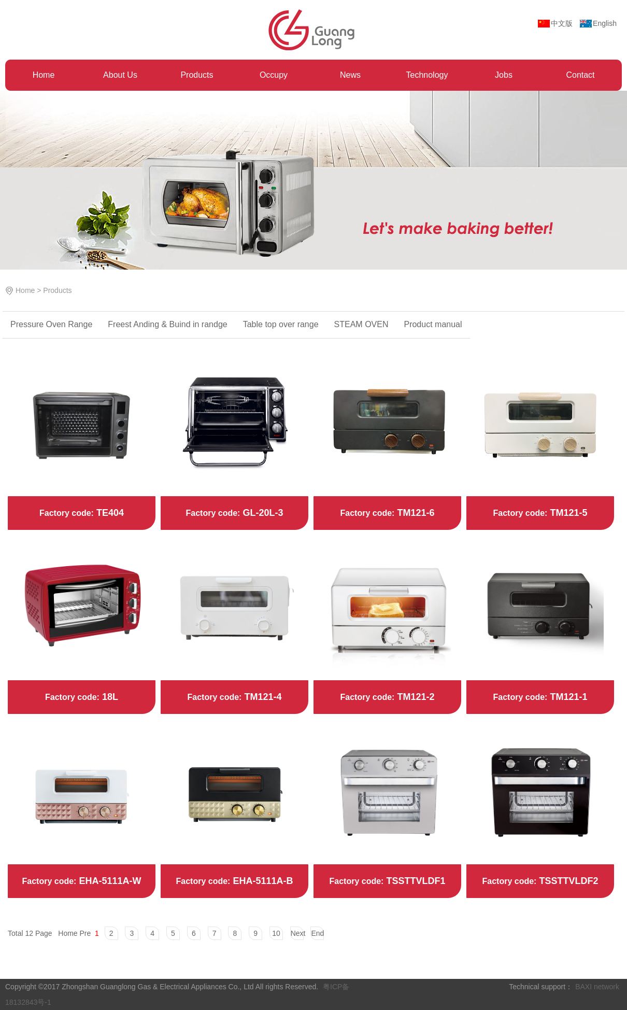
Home (44, 75)
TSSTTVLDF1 (414, 881)
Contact (580, 75)
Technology (427, 75)
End (317, 933)
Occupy (274, 75)
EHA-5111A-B (261, 881)
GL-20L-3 (261, 513)
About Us (120, 75)
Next (297, 933)
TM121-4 (261, 697)
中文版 (562, 23)
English (605, 23)
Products (196, 75)
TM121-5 (567, 513)
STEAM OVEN (361, 324)
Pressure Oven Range (51, 324)
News (350, 75)
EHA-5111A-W (108, 881)
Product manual (433, 324)
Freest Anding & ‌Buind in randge (167, 324)
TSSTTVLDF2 (567, 881)
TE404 (109, 513)
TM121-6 (414, 513)
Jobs (503, 75)
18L (108, 697)
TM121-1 (567, 697)
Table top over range (281, 324)
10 (276, 933)
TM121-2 (414, 697)
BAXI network (597, 987)
